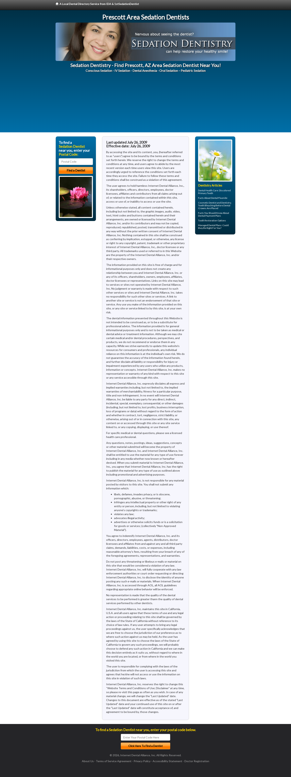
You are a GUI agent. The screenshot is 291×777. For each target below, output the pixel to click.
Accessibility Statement (167, 761)
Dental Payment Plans (209, 215)
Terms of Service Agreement (113, 761)
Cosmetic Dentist (207, 202)
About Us (88, 761)
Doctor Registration (196, 761)
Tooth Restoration (207, 220)
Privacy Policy (142, 761)
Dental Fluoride (219, 197)
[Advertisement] (145, 104)
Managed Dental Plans (209, 225)
